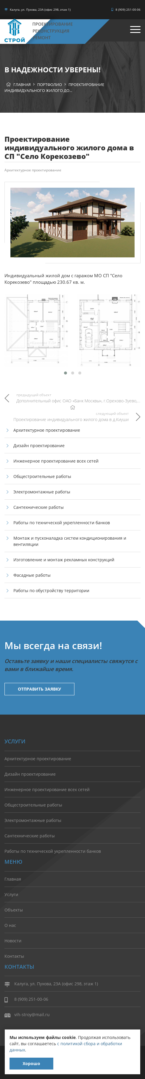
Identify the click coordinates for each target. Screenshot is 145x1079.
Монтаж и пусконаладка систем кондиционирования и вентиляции (69, 541)
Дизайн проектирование (39, 445)
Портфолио (49, 84)
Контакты (14, 956)
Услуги (11, 894)
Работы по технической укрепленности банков (61, 522)
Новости (12, 940)
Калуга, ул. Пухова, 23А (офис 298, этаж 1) (37, 9)
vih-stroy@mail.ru (27, 1015)
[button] (65, 373)
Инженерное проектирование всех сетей (56, 461)
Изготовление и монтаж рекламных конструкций (63, 559)
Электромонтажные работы (41, 492)
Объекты (13, 910)
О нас (10, 925)
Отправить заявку (39, 689)
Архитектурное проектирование (32, 170)
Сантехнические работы (38, 507)
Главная (22, 84)
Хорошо (31, 1063)
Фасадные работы (32, 575)
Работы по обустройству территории (51, 590)
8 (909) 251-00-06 (126, 9)
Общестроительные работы (42, 476)
